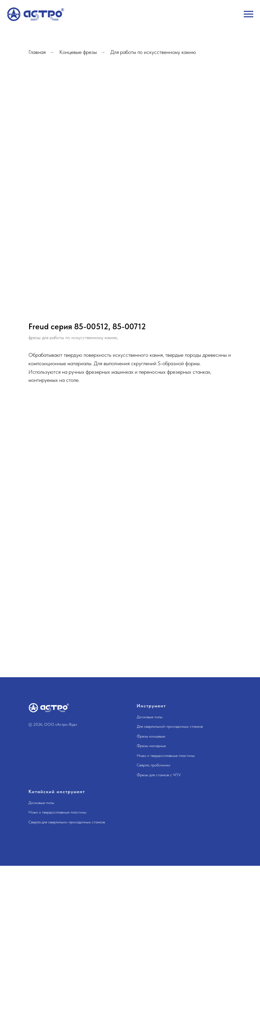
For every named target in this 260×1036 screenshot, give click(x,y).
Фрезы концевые (151, 736)
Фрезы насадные (151, 745)
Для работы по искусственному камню (153, 52)
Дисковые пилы (149, 717)
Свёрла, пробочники (153, 765)
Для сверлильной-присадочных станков (170, 726)
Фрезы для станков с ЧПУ (159, 775)
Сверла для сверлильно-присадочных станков (66, 822)
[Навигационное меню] (248, 14)
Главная (37, 52)
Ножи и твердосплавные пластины (166, 755)
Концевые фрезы (78, 52)
